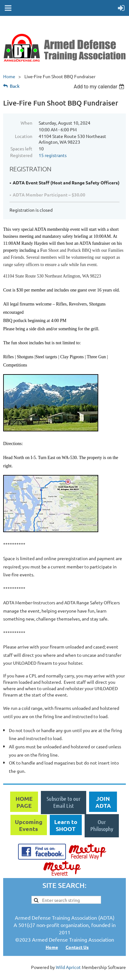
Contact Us (77, 947)
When (26, 123)
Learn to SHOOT (65, 825)
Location (23, 136)
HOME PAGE (24, 802)
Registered (21, 155)
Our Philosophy (101, 825)
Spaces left (21, 148)
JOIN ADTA (103, 802)
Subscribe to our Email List (64, 802)
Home (9, 76)
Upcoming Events (28, 825)
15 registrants (53, 155)
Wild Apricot (68, 967)
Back (15, 86)
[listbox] (100, 87)
